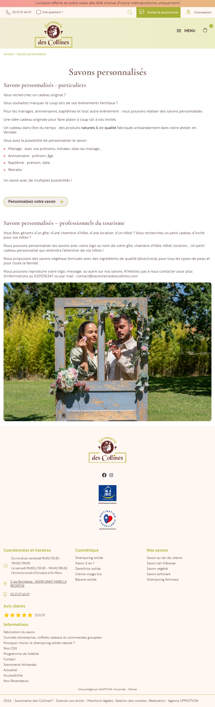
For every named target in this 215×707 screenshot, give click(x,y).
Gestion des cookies (130, 701)
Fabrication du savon (19, 632)
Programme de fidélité (21, 654)
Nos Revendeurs (16, 681)
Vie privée (120, 689)
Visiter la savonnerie (158, 11)
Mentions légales (100, 701)
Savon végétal (157, 569)
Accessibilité (13, 676)
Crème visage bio (88, 574)
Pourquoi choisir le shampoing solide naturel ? (39, 643)
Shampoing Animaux (163, 580)
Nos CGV (10, 648)
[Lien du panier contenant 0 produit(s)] (205, 29)
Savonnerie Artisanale (20, 665)
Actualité (10, 670)
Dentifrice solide (88, 569)
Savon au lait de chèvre (164, 558)
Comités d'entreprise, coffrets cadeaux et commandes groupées (53, 638)
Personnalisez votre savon (31, 202)
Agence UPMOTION (183, 701)
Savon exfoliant (158, 574)
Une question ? (49, 12)
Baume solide (86, 580)
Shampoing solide (89, 558)
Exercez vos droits (70, 701)
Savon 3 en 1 (84, 563)
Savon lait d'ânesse (161, 563)
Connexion (198, 11)
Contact (9, 659)
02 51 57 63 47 (19, 12)
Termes (132, 689)
